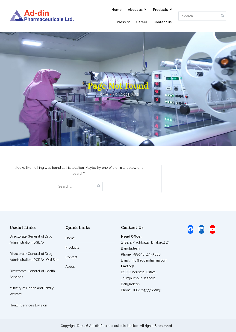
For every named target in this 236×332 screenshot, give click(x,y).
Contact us (162, 22)
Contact (71, 257)
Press (121, 22)
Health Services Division (28, 305)
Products (160, 10)
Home (116, 10)
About (70, 266)
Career (141, 22)
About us (135, 10)
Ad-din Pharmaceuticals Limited (113, 326)
